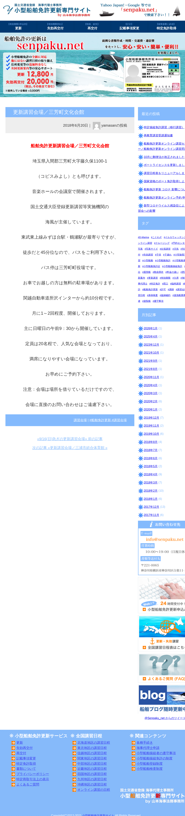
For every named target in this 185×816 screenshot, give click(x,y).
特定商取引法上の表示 (32, 779)
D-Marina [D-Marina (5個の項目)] (144, 237)
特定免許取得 (166, 26)
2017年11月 (151, 515)
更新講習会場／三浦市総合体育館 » (78, 448)
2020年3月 (151, 393)
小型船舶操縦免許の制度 (154, 758)
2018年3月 (151, 482)
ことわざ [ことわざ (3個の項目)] (157, 237)
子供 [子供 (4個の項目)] (158, 254)
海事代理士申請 (148, 748)
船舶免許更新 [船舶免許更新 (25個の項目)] (151, 289)
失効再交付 (55, 26)
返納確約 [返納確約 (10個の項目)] (165, 295)
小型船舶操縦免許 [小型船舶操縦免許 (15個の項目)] (172, 266)
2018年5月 (151, 466)
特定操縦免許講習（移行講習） (164, 127)
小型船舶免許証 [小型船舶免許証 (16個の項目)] (152, 266)
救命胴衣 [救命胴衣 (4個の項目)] (158, 272)
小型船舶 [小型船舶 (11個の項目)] (148, 260)
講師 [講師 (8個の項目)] (171, 289)
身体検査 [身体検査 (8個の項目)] (153, 295)
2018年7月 (151, 450)
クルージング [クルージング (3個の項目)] (162, 243)
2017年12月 (151, 506)
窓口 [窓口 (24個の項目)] (165, 283)
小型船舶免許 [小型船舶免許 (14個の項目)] (163, 260)
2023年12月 (151, 344)
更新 (18, 26)
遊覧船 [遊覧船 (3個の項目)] (147, 301)
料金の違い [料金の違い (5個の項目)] (173, 272)
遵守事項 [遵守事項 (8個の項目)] (158, 301)
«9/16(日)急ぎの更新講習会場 (61, 439)
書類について (26, 769)
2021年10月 (151, 352)
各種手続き (145, 742)
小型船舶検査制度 (150, 769)
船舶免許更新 (101, 420)
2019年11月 (151, 425)
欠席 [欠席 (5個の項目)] (176, 277)
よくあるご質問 (27, 784)
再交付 (92, 26)
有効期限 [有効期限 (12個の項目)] (165, 277)
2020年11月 (151, 377)
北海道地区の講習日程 (93, 742)
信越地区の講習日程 (92, 753)
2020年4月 (151, 385)
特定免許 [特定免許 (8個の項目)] (155, 283)
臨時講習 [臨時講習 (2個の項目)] (176, 283)
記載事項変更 (129, 26)
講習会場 (80, 420)
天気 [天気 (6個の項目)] (176, 248)
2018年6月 (151, 458)
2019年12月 (151, 417)
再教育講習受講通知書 (158, 135)
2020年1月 (151, 409)
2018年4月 (151, 474)
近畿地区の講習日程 (92, 769)
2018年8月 (151, 442)
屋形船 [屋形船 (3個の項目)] (147, 272)
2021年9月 (151, 360)
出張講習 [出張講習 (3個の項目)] (165, 248)
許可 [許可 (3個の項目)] (163, 289)
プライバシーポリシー (32, 774)
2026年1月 (151, 328)
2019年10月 (151, 433)
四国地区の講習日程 (92, 774)
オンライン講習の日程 (93, 790)
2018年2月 (151, 490)
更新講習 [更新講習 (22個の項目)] (153, 277)
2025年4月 (151, 336)
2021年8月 (151, 368)
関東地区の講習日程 (92, 758)
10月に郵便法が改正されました (164, 157)
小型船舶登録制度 (150, 763)
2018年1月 (151, 498)
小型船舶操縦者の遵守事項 (156, 753)
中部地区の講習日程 (92, 763)
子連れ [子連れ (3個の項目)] (168, 254)
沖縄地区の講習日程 (92, 784)
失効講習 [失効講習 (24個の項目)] (148, 254)
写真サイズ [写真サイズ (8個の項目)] (152, 248)
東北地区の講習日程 (92, 748)
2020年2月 (151, 401)
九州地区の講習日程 (92, 779)
